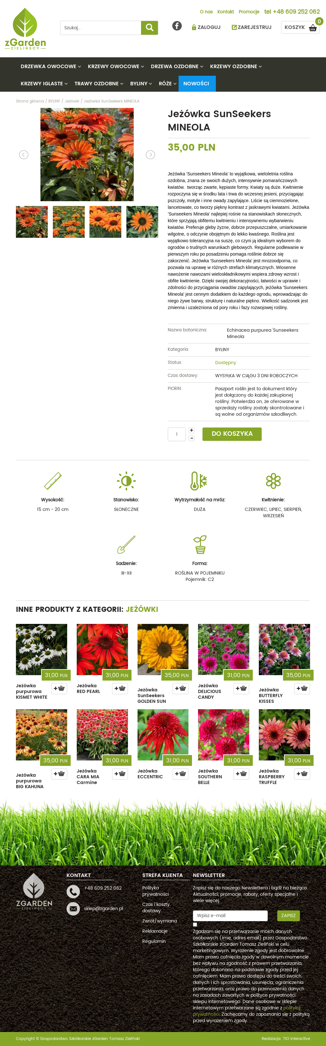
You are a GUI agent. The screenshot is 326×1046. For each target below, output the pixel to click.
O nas (206, 12)
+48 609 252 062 (296, 12)
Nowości (196, 84)
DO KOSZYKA (232, 434)
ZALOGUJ (209, 27)
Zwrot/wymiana (159, 921)
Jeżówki (142, 610)
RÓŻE (165, 84)
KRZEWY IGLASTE (42, 84)
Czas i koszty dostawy (156, 908)
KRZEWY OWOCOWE (113, 66)
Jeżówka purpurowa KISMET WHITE (31, 691)
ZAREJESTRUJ (255, 27)
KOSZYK (302, 26)
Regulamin (154, 941)
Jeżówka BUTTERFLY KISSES (271, 695)
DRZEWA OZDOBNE (175, 66)
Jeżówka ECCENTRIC (150, 774)
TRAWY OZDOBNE (96, 84)
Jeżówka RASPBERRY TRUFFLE (272, 776)
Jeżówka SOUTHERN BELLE (210, 776)
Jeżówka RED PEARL (88, 688)
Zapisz (288, 915)
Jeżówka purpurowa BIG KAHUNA (30, 781)
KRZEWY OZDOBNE (233, 66)
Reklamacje (155, 931)
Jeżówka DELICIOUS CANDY (209, 691)
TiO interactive (296, 1039)
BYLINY (138, 84)
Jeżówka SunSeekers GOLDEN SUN (152, 695)
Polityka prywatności (155, 891)
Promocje (249, 12)
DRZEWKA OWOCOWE (48, 66)
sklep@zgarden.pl (103, 908)
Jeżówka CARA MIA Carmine (88, 776)
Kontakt (225, 12)
